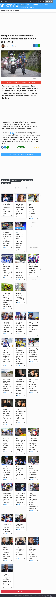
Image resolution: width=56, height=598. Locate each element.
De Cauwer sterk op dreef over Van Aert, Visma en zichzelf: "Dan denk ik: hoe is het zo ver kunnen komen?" (20, 386)
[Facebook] (42, 592)
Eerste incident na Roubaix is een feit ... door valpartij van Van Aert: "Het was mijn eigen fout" (33, 444)
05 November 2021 (10, 46)
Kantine (28, 4)
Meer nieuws (21, 188)
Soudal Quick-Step (15, 180)
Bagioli (12, 133)
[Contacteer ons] (48, 592)
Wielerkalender (5, 10)
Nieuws (22, 4)
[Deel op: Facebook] (34, 45)
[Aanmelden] (22, 180)
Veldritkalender (14, 10)
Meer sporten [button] (8, 1)
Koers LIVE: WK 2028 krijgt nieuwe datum (20, 526)
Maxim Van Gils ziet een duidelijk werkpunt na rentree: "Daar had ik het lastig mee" (7, 385)
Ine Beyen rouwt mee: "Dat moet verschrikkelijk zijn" (20, 297)
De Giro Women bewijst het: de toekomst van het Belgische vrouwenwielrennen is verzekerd (35, 472)
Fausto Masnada (28, 180)
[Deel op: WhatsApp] (39, 45)
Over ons (25, 591)
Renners (32, 7)
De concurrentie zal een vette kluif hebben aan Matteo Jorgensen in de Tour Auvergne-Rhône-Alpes (20, 356)
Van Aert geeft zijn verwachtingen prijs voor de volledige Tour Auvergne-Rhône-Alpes (33, 385)
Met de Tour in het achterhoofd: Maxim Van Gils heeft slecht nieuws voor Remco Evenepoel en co (7, 356)
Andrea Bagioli (7, 183)
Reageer (19, 46)
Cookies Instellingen (27, 593)
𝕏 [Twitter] (45, 592)
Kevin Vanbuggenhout (12, 45)
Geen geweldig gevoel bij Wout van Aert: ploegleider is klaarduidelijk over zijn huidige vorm (33, 354)
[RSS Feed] (50, 592)
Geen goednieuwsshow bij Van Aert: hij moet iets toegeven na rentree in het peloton (21, 415)
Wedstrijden (45, 4)
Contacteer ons (18, 591)
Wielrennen (35, 4)
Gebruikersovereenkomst (13, 593)
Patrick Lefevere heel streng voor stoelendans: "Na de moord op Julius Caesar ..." (7, 579)
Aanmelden (49, 1)
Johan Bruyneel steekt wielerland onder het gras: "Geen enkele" (6, 553)
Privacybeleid (32, 591)
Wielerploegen (24, 7)
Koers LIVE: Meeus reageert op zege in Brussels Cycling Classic (6, 444)
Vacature (39, 591)
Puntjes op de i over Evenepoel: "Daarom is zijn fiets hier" (7, 527)
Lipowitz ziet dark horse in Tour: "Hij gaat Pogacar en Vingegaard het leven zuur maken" (7, 472)
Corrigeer (37, 147)
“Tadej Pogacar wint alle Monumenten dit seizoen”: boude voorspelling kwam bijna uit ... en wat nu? (33, 501)
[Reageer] (24, 251)
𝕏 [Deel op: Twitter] (36, 45)
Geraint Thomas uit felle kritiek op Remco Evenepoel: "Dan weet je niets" (33, 553)
